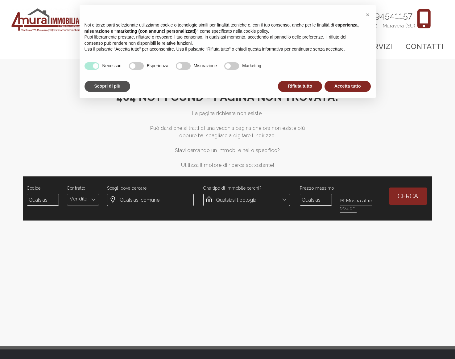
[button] (368, 15)
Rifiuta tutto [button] (300, 86)
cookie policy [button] (255, 31)
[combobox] (83, 199)
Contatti (424, 46)
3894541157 (389, 15)
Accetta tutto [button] (347, 86)
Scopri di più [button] (107, 86)
